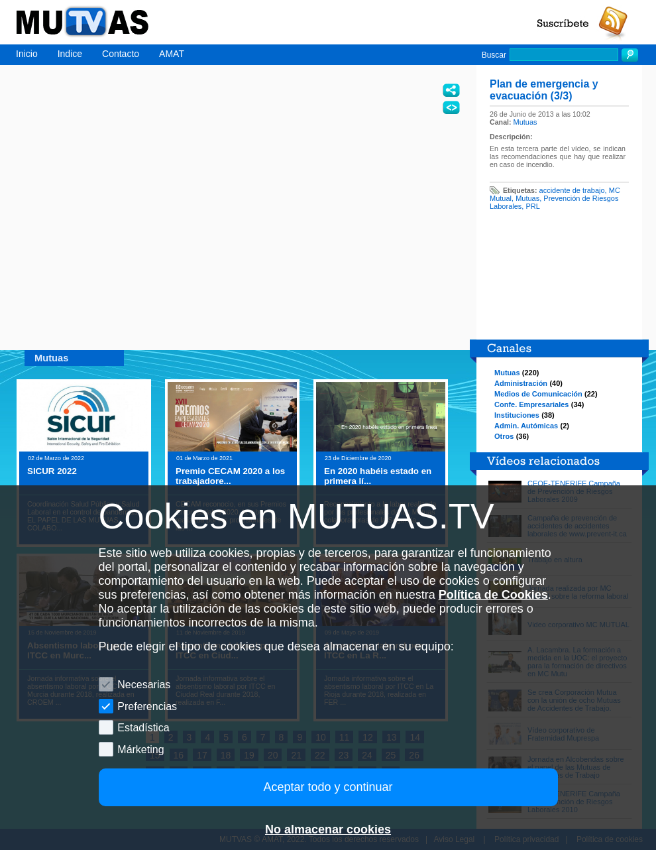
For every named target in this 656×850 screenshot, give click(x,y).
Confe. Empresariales (531, 404)
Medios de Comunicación (538, 394)
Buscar (494, 55)
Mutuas (525, 122)
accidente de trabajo (572, 190)
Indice (70, 53)
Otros (504, 436)
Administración (520, 383)
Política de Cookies (493, 594)
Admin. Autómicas (526, 426)
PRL (532, 206)
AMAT (171, 53)
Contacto (120, 53)
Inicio (27, 53)
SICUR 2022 (52, 471)
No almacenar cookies (328, 829)
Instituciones (516, 415)
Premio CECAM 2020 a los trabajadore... (230, 476)
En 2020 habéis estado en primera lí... (377, 476)
